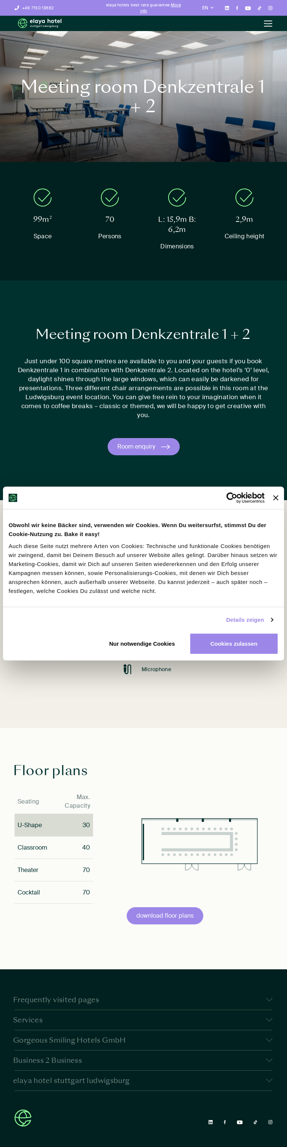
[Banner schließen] (275, 498)
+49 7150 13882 (37, 7)
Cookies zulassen (233, 643)
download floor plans (165, 916)
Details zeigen (245, 620)
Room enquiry (136, 446)
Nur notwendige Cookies (142, 643)
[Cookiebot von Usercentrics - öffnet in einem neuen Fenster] (232, 498)
